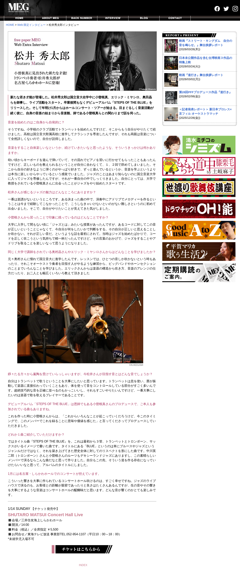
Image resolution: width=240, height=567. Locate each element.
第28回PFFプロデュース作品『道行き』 (205, 92)
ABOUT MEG (50, 18)
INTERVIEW (112, 18)
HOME (19, 18)
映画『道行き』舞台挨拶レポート (201, 75)
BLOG (144, 18)
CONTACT (175, 18)
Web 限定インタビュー (31, 24)
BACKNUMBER (81, 18)
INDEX (83, 565)
